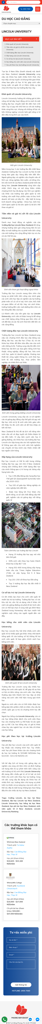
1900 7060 (26, 9)
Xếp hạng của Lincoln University (18, 56)
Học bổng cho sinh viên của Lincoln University (23, 62)
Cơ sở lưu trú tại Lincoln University (18, 59)
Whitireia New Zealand (25, 836)
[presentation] (23, 959)
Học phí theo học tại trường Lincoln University (22, 65)
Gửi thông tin (21, 968)
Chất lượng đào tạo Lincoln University (19, 53)
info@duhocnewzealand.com (22, 1014)
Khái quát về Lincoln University (17, 44)
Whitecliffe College (23, 866)
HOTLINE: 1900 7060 (21, 974)
